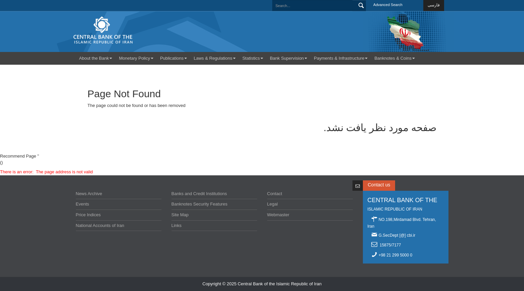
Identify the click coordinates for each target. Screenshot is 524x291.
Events (82, 204)
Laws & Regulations (215, 58)
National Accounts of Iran (100, 225)
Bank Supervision (288, 58)
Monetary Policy (136, 58)
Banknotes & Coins (394, 58)
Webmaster (278, 214)
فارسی (434, 5)
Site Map (180, 214)
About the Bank (95, 58)
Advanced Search (387, 5)
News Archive (89, 193)
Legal (272, 204)
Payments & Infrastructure (341, 58)
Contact (274, 193)
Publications (173, 58)
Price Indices (88, 214)
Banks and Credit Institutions (199, 193)
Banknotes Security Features (200, 204)
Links (177, 225)
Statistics (252, 58)
